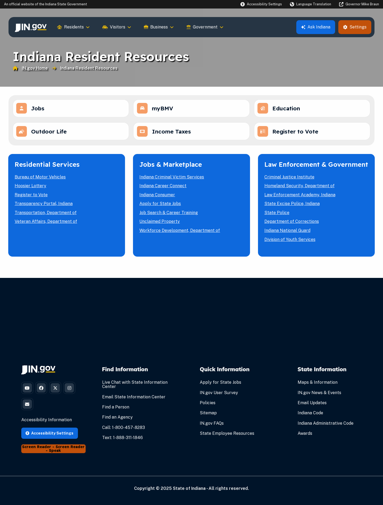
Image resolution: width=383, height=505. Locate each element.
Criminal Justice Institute (289, 178)
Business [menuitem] (159, 27)
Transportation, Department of (46, 214)
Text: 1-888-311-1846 (122, 439)
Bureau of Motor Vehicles (40, 178)
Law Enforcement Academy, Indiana (299, 196)
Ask (315, 27)
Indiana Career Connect (162, 187)
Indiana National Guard (287, 232)
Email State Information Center (133, 398)
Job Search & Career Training (168, 214)
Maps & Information (318, 384)
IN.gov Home (35, 68)
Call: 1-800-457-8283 (123, 429)
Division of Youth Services (289, 241)
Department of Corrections (291, 223)
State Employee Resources (227, 435)
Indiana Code (310, 415)
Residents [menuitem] (73, 27)
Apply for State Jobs (160, 205)
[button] (261, 4)
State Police (276, 214)
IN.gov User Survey (219, 394)
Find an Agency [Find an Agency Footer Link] (117, 419)
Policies (207, 404)
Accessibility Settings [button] (49, 437)
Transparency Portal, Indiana (44, 205)
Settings (355, 27)
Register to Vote (31, 196)
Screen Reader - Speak (65, 453)
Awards (305, 435)
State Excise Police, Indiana (292, 205)
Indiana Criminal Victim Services (171, 178)
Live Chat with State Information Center (135, 386)
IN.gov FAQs (212, 425)
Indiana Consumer (157, 196)
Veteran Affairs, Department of (46, 223)
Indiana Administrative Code (325, 425)
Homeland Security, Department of (299, 187)
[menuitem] (31, 27)
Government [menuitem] (204, 27)
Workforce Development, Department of (179, 232)
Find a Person (115, 408)
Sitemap (208, 415)
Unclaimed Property (159, 223)
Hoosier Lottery (30, 187)
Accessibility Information (46, 424)
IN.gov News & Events (319, 394)
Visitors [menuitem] (116, 27)
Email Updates (312, 404)
